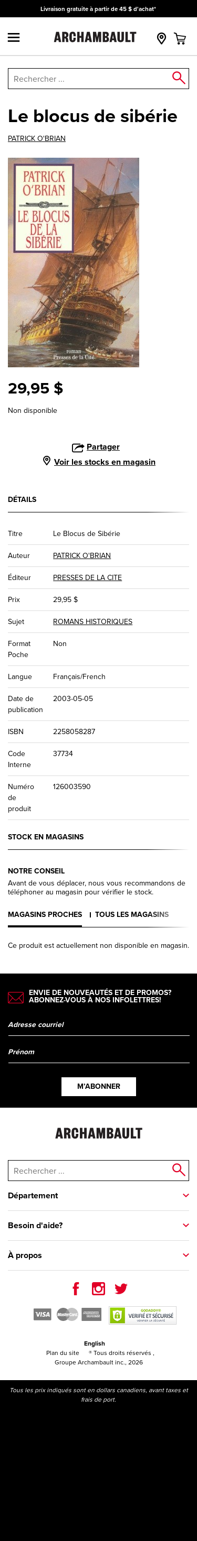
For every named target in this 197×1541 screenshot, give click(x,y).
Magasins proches (45, 914)
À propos (25, 1255)
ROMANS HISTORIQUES (92, 621)
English (94, 1343)
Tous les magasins (132, 914)
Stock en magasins (46, 837)
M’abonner (98, 1086)
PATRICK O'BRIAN (37, 139)
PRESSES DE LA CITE (87, 577)
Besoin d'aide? (35, 1225)
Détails (22, 499)
